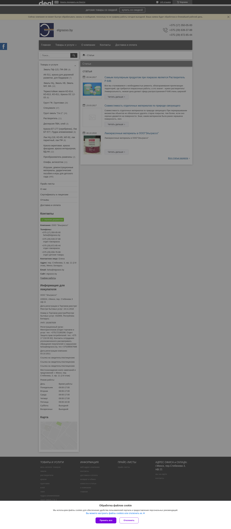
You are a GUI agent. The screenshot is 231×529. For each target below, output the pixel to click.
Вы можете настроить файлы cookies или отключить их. (114, 513)
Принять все (106, 520)
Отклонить (129, 520)
